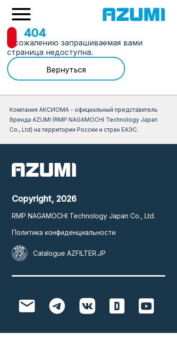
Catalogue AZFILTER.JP (69, 253)
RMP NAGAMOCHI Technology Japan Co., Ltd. (83, 216)
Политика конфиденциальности (64, 232)
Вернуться (66, 69)
